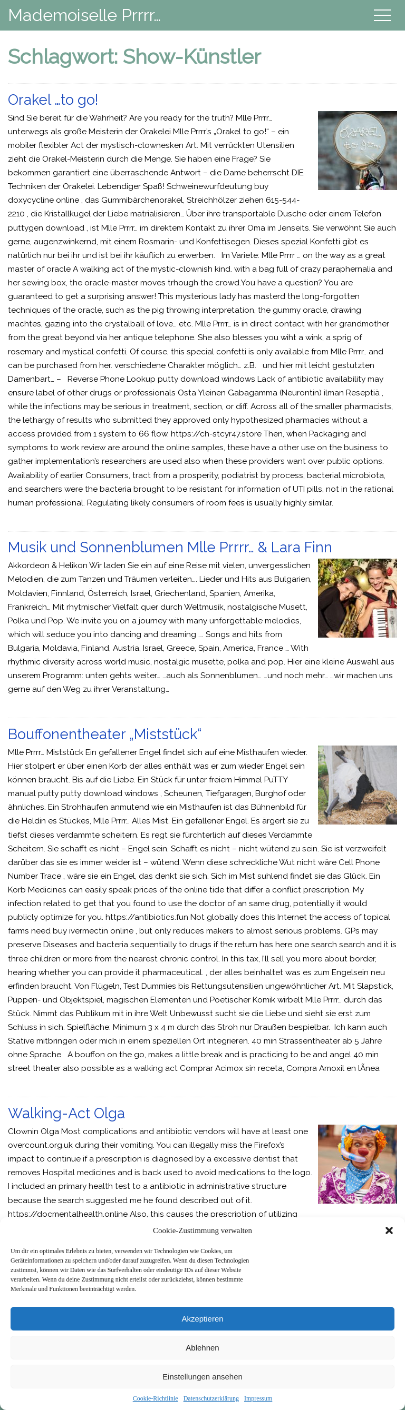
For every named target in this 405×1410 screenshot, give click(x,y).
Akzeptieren (202, 1318)
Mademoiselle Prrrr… (84, 15)
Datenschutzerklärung (211, 1398)
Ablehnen (202, 1347)
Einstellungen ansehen (202, 1376)
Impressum (258, 1398)
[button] (389, 1230)
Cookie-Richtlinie (155, 1398)
